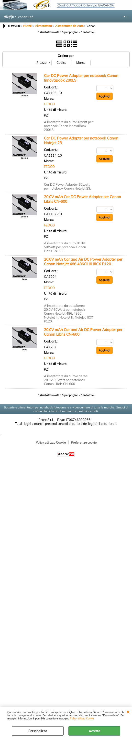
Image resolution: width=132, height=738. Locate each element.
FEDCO (49, 104)
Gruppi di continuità (19, 17)
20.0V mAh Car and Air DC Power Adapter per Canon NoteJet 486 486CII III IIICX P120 (83, 261)
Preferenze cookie (84, 442)
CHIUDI (128, 711)
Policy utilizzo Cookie (82, 718)
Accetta (94, 731)
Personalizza (37, 731)
